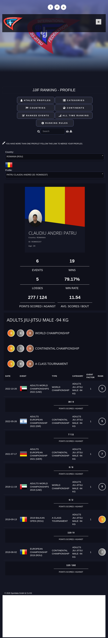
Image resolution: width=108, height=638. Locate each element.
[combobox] (54, 157)
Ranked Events (35, 115)
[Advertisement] (54, 616)
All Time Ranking (74, 115)
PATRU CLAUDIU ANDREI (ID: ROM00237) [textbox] (27, 174)
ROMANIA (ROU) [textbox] (15, 156)
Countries (36, 108)
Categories (74, 100)
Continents (73, 108)
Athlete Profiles (36, 100)
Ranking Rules (55, 123)
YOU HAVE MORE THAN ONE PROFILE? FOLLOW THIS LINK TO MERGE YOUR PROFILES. (42, 144)
